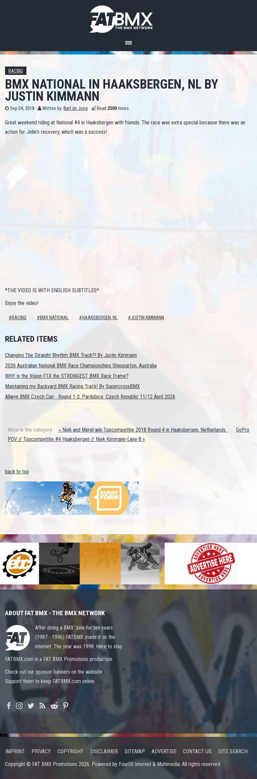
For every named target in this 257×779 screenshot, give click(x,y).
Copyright (71, 751)
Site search (233, 751)
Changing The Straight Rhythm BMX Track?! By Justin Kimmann (71, 355)
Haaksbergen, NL (99, 318)
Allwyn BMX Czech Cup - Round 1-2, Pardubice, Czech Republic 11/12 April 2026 (90, 397)
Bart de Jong (76, 108)
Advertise (164, 751)
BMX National (54, 318)
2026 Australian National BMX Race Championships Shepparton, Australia (81, 365)
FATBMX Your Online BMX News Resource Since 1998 (128, 17)
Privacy (41, 751)
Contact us (197, 751)
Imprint (15, 751)
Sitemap (134, 751)
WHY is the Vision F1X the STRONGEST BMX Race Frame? (66, 376)
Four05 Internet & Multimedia (149, 764)
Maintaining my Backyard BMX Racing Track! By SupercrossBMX (72, 386)
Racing (15, 71)
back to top (17, 471)
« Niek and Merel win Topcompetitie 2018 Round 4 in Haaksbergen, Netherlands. (143, 430)
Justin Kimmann (147, 318)
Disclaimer (104, 751)
